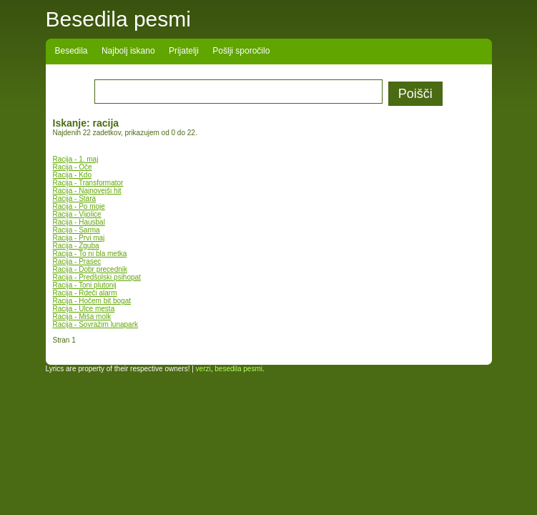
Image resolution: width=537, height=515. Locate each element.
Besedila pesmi (118, 19)
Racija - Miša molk (82, 316)
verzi (203, 369)
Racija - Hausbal (79, 222)
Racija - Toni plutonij (85, 285)
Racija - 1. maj (76, 159)
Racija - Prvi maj (79, 238)
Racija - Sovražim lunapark (96, 324)
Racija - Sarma (76, 230)
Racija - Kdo (72, 175)
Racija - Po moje (79, 206)
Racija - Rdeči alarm (85, 293)
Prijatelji (184, 51)
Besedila (71, 51)
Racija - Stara (75, 198)
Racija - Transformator (88, 183)
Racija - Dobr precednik (90, 269)
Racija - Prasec (77, 261)
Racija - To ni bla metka (90, 254)
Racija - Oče (72, 167)
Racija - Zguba (76, 246)
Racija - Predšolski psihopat (97, 277)
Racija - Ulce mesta (84, 309)
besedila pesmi (238, 369)
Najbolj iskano (128, 51)
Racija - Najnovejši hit (87, 191)
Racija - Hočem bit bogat (92, 301)
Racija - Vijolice (77, 214)
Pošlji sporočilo (241, 51)
